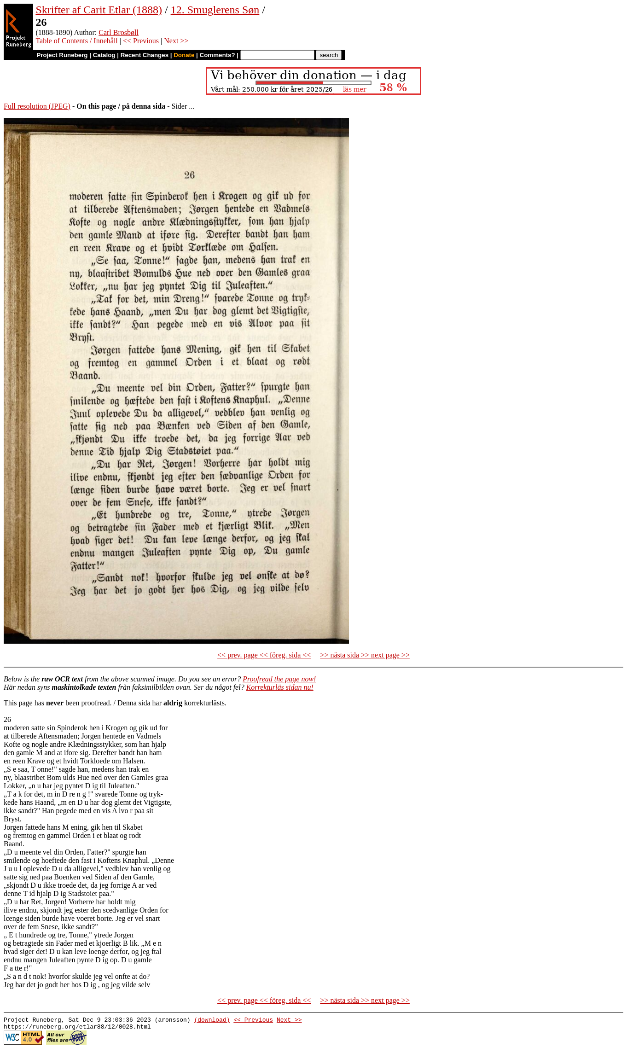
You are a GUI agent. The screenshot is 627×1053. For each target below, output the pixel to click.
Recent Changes (144, 55)
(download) (212, 1021)
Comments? (217, 55)
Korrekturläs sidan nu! (280, 687)
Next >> (176, 41)
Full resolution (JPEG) (37, 106)
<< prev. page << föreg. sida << (264, 655)
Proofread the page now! (279, 679)
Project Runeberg (61, 55)
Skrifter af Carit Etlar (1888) (98, 10)
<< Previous (141, 41)
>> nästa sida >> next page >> (365, 655)
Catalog (104, 55)
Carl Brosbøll (119, 32)
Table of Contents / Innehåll (76, 41)
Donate (184, 55)
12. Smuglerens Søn (215, 10)
